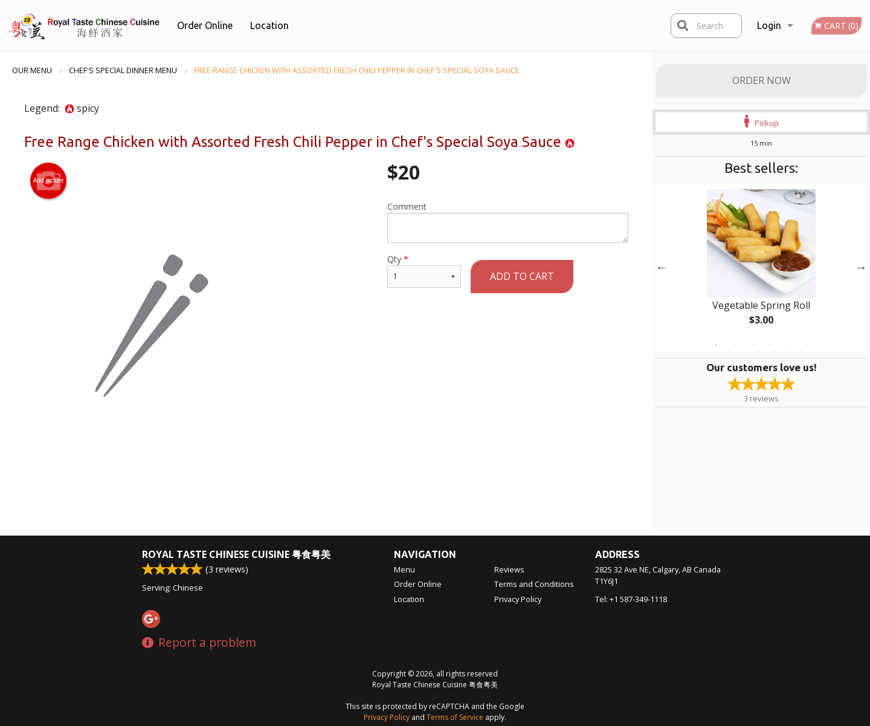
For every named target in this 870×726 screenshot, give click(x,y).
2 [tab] (734, 345)
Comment (507, 222)
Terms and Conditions (534, 584)
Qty (424, 270)
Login (769, 25)
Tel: (631, 599)
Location (269, 25)
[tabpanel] (761, 267)
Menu (404, 569)
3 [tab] (752, 345)
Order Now (761, 80)
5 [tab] (788, 345)
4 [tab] (770, 345)
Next (861, 267)
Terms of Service (455, 717)
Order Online (205, 25)
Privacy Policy (517, 599)
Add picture (48, 181)
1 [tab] (716, 345)
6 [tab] (807, 345)
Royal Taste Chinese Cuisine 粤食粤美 (236, 554)
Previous (662, 267)
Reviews (509, 569)
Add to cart (522, 276)
